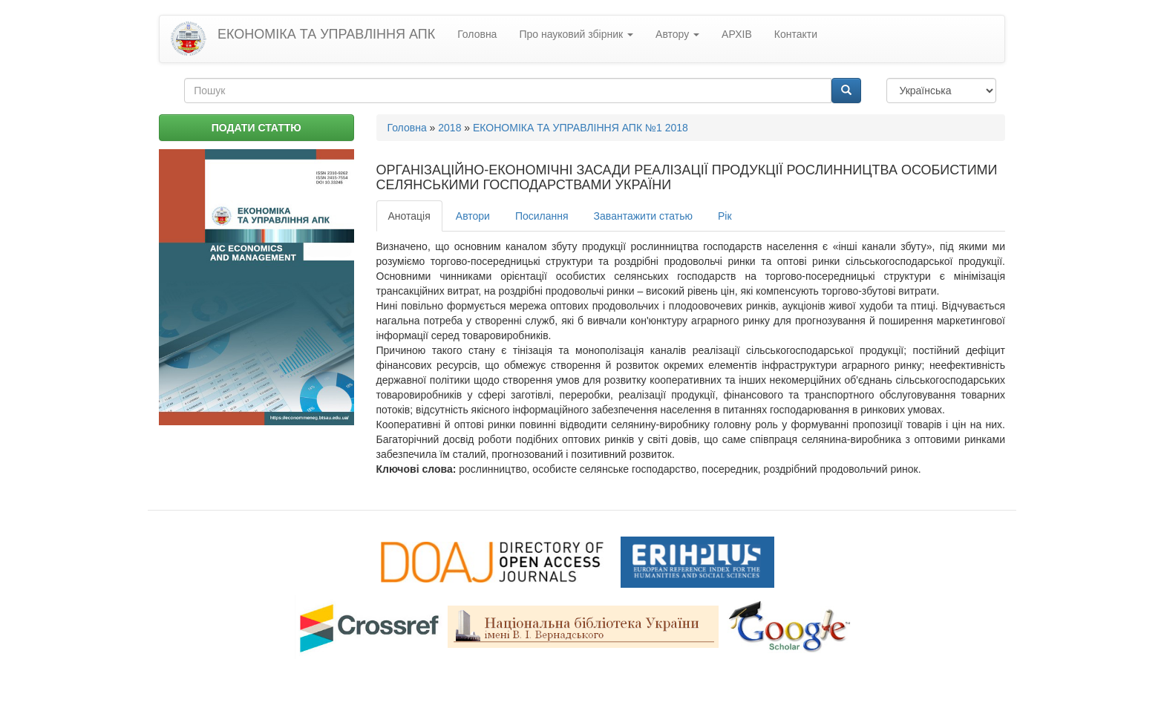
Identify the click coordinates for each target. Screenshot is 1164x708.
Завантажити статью (643, 216)
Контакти (795, 34)
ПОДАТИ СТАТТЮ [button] (256, 128)
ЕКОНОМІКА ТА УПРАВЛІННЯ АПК (326, 34)
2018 (449, 128)
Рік (725, 216)
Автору (677, 34)
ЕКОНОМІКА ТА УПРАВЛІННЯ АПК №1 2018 (580, 128)
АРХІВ (737, 34)
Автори (473, 216)
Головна (477, 34)
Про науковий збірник (576, 34)
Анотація (409, 216)
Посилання (542, 216)
